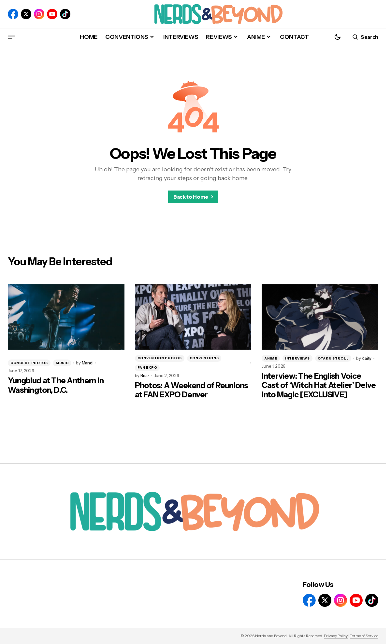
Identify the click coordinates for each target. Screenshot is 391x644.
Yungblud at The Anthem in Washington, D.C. (56, 385)
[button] (11, 37)
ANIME (270, 358)
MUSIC (62, 363)
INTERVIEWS (297, 358)
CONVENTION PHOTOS (160, 358)
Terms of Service (364, 635)
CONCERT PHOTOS (29, 363)
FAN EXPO (147, 367)
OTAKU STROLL (333, 358)
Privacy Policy (336, 635)
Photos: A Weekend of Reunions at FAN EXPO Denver (191, 390)
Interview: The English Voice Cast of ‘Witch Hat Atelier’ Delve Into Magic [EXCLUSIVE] (319, 386)
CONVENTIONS (204, 358)
